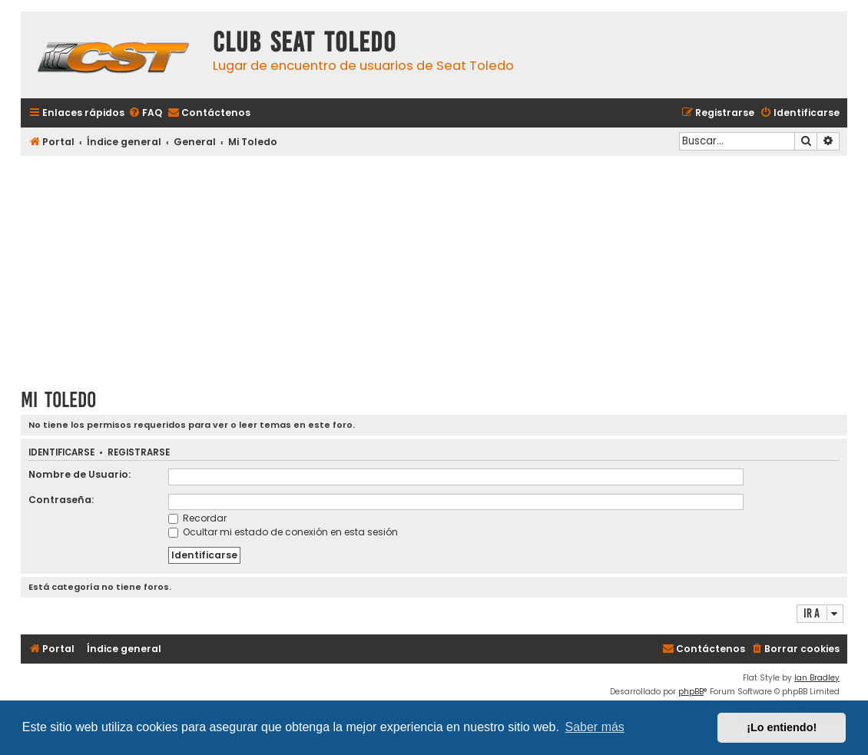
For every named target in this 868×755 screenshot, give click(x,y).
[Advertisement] (434, 266)
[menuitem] (145, 113)
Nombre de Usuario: (79, 474)
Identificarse (61, 453)
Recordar (197, 518)
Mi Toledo (58, 400)
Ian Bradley (817, 678)
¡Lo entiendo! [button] (782, 727)
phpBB (691, 691)
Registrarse (139, 453)
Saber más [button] (594, 726)
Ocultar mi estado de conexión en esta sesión (283, 531)
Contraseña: (61, 499)
